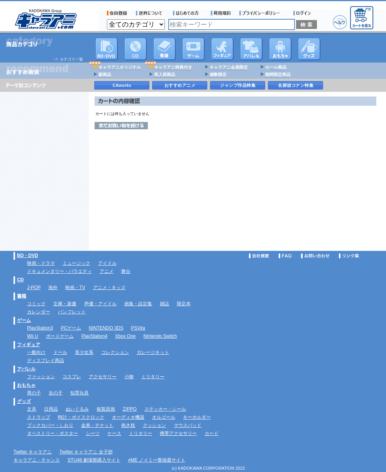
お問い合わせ (315, 256)
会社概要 (259, 256)
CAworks (122, 85)
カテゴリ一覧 (71, 59)
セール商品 (275, 67)
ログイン (303, 13)
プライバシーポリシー (262, 13)
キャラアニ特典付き (173, 67)
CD (135, 49)
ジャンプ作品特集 (238, 85)
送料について (150, 13)
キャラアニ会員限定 (229, 67)
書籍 (164, 49)
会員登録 (117, 13)
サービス (187, 13)
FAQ (285, 256)
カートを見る (361, 17)
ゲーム (24, 320)
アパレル (251, 49)
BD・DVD (27, 255)
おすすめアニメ (180, 85)
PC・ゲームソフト (193, 49)
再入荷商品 (164, 74)
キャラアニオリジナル (119, 67)
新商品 (104, 74)
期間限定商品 (278, 74)
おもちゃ (280, 49)
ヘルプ (340, 22)
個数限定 (218, 74)
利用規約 (221, 13)
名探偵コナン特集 (295, 85)
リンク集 (349, 256)
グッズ (309, 49)
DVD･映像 (106, 49)
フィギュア (222, 49)
